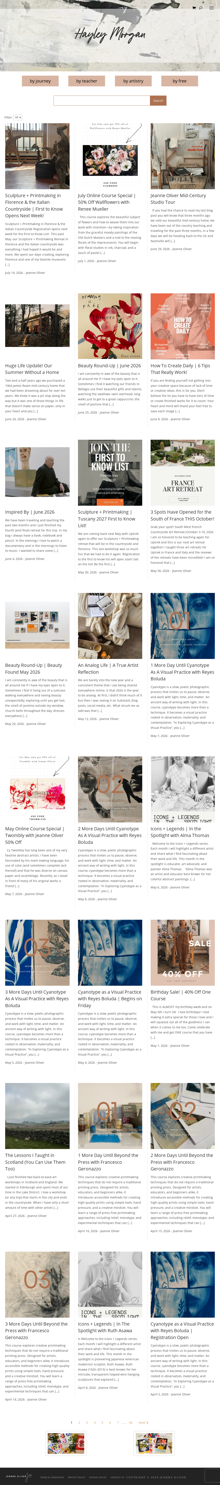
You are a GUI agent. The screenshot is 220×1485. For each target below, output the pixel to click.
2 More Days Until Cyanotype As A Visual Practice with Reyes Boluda (110, 835)
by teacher (86, 81)
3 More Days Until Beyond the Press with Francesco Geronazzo (36, 1330)
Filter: (9, 117)
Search (158, 101)
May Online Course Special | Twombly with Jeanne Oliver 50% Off (35, 835)
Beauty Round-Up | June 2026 (109, 366)
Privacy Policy (76, 1477)
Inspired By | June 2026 (30, 512)
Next (144, 1422)
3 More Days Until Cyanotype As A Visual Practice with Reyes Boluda (37, 998)
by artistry (133, 81)
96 (131, 1422)
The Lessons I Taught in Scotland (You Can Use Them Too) (35, 1162)
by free (179, 81)
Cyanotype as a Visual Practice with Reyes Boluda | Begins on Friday (110, 998)
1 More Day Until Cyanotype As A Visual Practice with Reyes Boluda (182, 672)
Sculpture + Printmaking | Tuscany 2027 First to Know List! (106, 518)
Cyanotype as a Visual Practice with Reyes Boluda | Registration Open (182, 1330)
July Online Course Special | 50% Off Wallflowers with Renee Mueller (107, 202)
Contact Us (117, 1477)
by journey (40, 81)
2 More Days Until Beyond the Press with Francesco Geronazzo (182, 1162)
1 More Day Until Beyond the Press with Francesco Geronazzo (108, 1162)
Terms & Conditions (52, 1477)
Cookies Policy (98, 1477)
